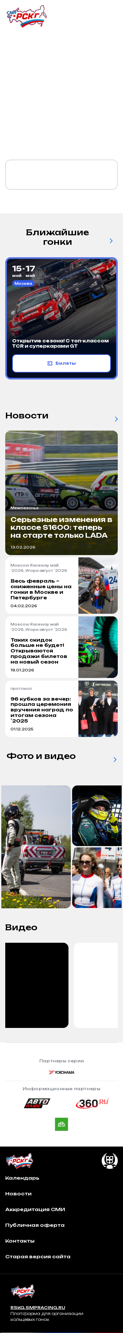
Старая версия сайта (38, 1256)
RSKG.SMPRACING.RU (37, 1307)
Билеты (61, 363)
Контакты (19, 1241)
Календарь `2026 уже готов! (54, 174)
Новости (18, 1193)
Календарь (22, 1178)
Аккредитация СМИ (35, 1209)
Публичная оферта (35, 1225)
